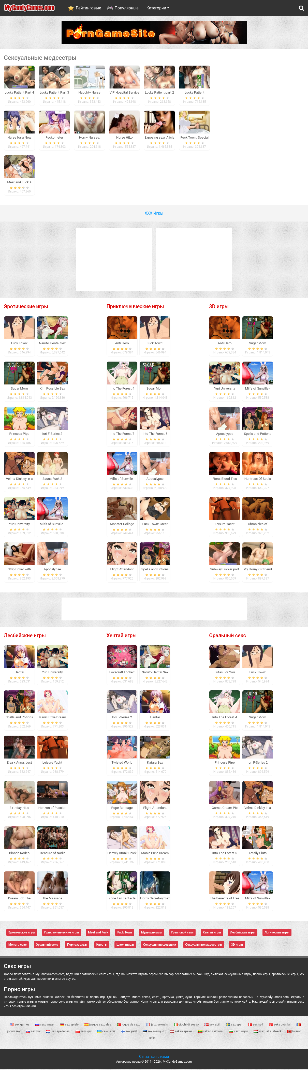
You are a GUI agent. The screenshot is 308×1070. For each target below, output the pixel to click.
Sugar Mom (19, 389)
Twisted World (121, 763)
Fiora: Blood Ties (224, 480)
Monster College (122, 525)
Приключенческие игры (135, 307)
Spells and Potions (155, 570)
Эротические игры (26, 307)
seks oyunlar (280, 1025)
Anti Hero (122, 344)
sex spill (212, 1025)
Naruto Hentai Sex (52, 344)
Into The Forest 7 (122, 434)
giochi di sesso (187, 1025)
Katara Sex (155, 763)
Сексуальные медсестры (203, 945)
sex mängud (154, 1032)
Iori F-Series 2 (52, 434)
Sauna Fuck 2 (52, 480)
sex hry (33, 1032)
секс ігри (106, 1032)
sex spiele (69, 1025)
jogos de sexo (129, 1025)
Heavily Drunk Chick (121, 854)
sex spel (234, 1025)
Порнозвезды (77, 945)
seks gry (84, 1032)
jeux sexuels (157, 1025)
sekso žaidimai (211, 1032)
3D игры (219, 307)
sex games (20, 1025)
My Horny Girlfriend (257, 570)
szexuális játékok (268, 1032)
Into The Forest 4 (122, 389)
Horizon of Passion (52, 808)
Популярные (127, 8)
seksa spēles (181, 1032)
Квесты (101, 945)
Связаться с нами (154, 1058)
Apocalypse (52, 570)
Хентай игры (122, 636)
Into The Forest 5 (155, 434)
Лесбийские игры (25, 636)
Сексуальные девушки (159, 945)
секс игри (238, 1032)
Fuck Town (124, 933)
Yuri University (19, 525)
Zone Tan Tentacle (122, 899)
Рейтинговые (88, 8)
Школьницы (125, 945)
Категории (156, 8)
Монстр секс (17, 945)
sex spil (256, 1025)
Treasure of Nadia (52, 854)
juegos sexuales (98, 1025)
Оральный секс (227, 636)
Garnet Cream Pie (225, 808)
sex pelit (129, 1032)
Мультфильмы (151, 933)
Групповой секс (182, 933)
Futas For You (225, 673)
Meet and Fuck (98, 933)
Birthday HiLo (19, 808)
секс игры (45, 1025)
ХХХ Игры (154, 214)
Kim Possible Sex (52, 389)
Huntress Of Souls (257, 480)
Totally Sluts (258, 854)
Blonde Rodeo (19, 854)
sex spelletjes (58, 1032)
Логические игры (277, 933)
